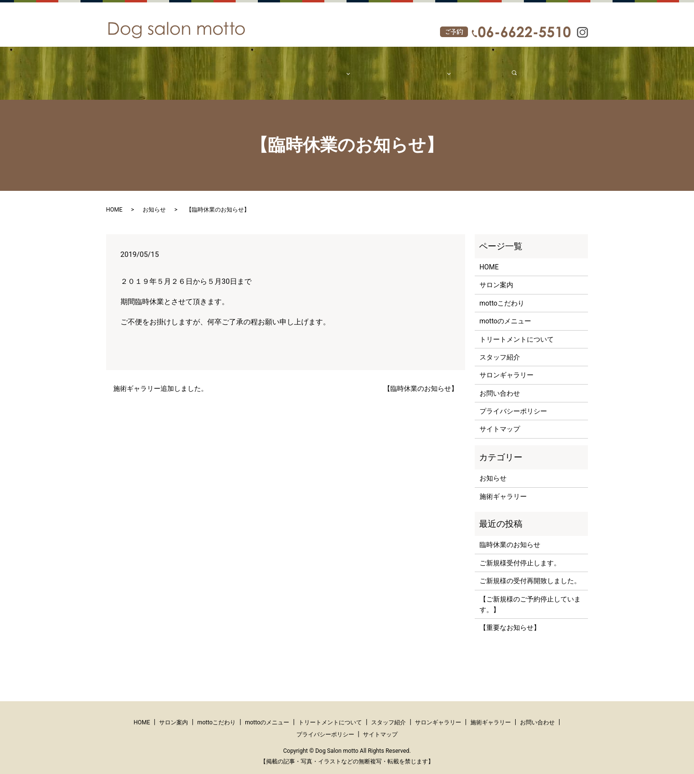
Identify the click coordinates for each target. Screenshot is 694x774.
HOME (203, 68)
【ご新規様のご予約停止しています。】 (530, 595)
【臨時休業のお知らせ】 (421, 379)
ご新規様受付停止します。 (520, 554)
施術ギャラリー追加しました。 (160, 379)
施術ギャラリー (503, 487)
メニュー (324, 68)
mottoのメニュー (505, 312)
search (502, 68)
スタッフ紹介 (371, 68)
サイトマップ (500, 420)
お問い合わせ (466, 68)
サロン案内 (236, 68)
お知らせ (154, 200)
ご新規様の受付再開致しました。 (530, 571)
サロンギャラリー (507, 366)
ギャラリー (415, 68)
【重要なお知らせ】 (510, 618)
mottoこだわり (281, 68)
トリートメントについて (517, 330)
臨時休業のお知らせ (510, 535)
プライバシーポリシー (513, 402)
